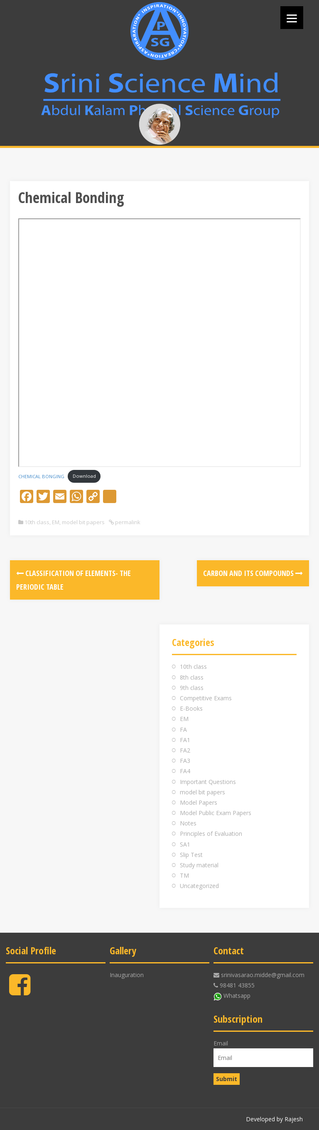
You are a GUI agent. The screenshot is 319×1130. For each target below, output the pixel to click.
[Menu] (291, 17)
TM (184, 875)
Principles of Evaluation (211, 833)
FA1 (185, 740)
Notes (188, 823)
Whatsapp (236, 995)
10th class (37, 522)
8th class (192, 677)
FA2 (185, 750)
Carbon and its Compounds (253, 573)
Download (84, 476)
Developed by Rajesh (274, 1119)
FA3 (185, 761)
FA (183, 729)
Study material (199, 865)
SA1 (185, 844)
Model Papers (198, 802)
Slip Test (191, 855)
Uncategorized (199, 886)
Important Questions (208, 782)
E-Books (191, 708)
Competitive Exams (206, 698)
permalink (127, 522)
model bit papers (83, 522)
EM (55, 522)
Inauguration (127, 975)
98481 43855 (237, 985)
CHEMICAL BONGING (41, 476)
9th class (192, 688)
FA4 (185, 771)
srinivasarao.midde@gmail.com (262, 975)
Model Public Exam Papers (215, 813)
